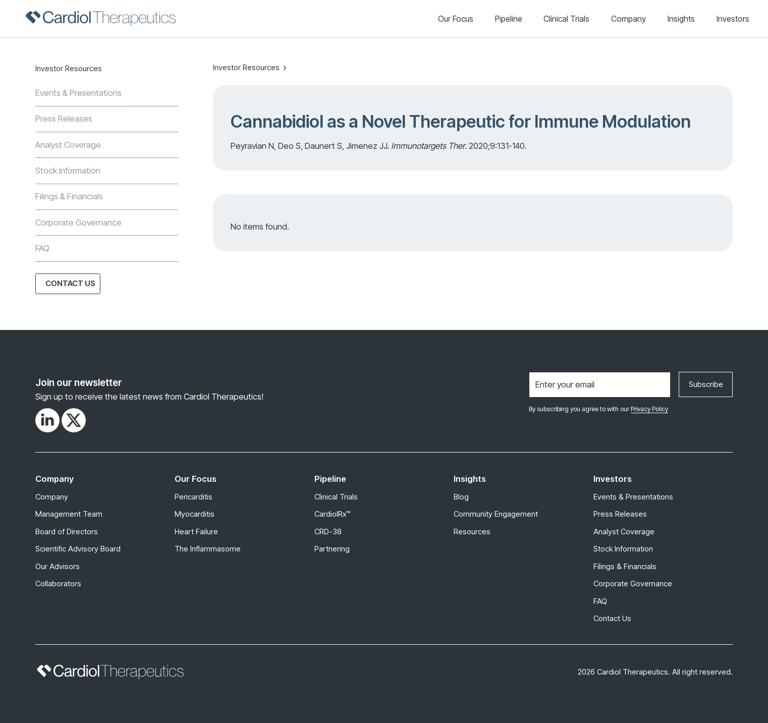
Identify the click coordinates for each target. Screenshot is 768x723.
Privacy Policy (649, 409)
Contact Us (70, 283)
